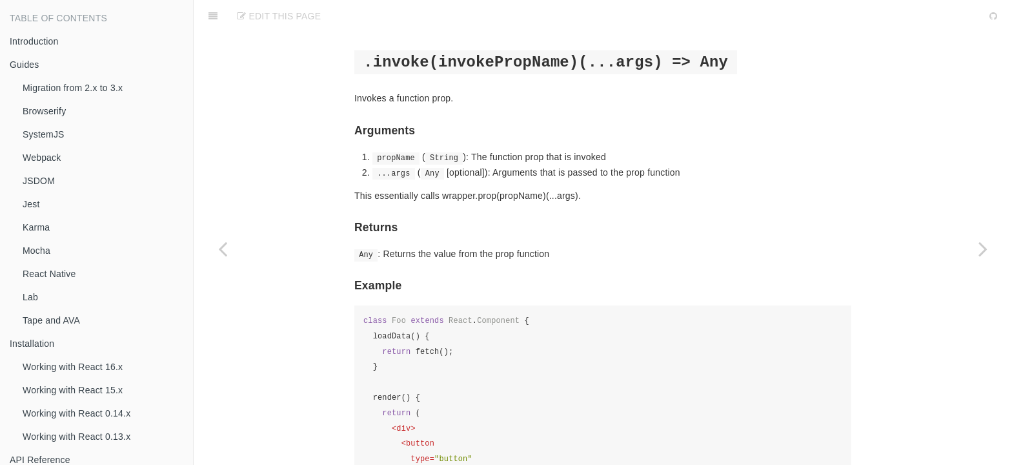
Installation (32, 343)
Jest (31, 204)
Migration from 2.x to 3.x (73, 88)
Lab (30, 297)
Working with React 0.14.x (76, 413)
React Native (49, 274)
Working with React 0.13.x (76, 436)
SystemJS (44, 134)
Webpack (42, 157)
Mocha (36, 250)
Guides (24, 64)
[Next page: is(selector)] (983, 248)
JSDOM (39, 181)
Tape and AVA (51, 320)
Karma (36, 227)
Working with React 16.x (73, 367)
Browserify (44, 111)
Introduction (34, 41)
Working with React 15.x (73, 390)
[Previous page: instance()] (223, 248)
